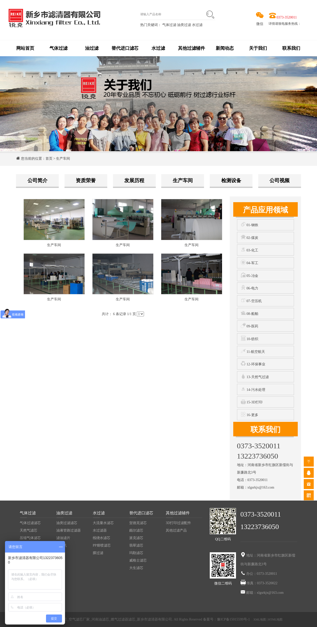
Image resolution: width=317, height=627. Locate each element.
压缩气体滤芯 (30, 538)
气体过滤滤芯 (30, 523)
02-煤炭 (249, 237)
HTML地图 (275, 619)
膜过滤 (98, 553)
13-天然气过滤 (255, 376)
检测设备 (231, 180)
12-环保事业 (253, 363)
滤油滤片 (63, 538)
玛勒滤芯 (136, 553)
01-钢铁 (249, 224)
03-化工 (249, 249)
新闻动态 (225, 48)
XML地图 (259, 619)
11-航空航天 (253, 351)
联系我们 (291, 48)
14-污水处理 (253, 389)
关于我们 (258, 48)
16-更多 (249, 414)
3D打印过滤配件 (178, 523)
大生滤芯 (136, 568)
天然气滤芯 (28, 530)
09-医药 (249, 325)
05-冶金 (249, 275)
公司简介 (38, 180)
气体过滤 (169, 25)
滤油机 (61, 545)
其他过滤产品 (176, 530)
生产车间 (63, 158)
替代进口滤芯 (125, 48)
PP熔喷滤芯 (102, 545)
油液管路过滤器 (68, 530)
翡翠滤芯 (136, 545)
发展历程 (134, 180)
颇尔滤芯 (136, 530)
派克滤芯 (136, 538)
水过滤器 (100, 530)
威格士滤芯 (138, 560)
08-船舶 (249, 313)
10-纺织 (249, 338)
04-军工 (249, 262)
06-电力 (249, 287)
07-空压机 (251, 300)
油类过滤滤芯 (66, 523)
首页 (49, 158)
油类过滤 (184, 25)
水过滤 (197, 25)
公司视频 (280, 180)
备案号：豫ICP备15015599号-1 (227, 619)
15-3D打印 (251, 401)
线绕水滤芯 (101, 538)
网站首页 (25, 48)
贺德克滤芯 (138, 523)
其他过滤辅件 (191, 48)
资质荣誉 (86, 180)
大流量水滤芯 (103, 523)
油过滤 (91, 48)
